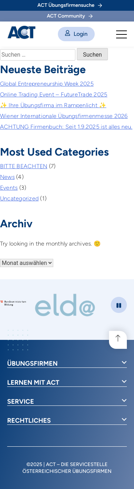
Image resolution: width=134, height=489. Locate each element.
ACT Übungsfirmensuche (70, 5)
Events (9, 187)
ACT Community (70, 16)
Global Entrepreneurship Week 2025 (47, 83)
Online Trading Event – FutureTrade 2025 (53, 94)
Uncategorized (19, 198)
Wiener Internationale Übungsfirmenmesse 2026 (64, 116)
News (7, 177)
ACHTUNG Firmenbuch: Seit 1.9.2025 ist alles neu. (66, 126)
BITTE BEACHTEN (23, 166)
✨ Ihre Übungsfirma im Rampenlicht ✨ (53, 105)
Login (76, 34)
